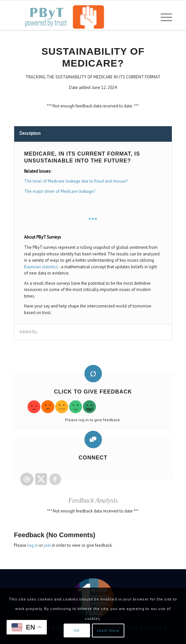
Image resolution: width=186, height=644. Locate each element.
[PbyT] (77, 17)
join (47, 545)
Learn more (108, 630)
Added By (28, 332)
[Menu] (163, 17)
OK (76, 630)
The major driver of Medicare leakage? (59, 191)
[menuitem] (163, 17)
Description (30, 133)
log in (32, 545)
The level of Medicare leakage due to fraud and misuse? (76, 181)
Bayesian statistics (41, 267)
